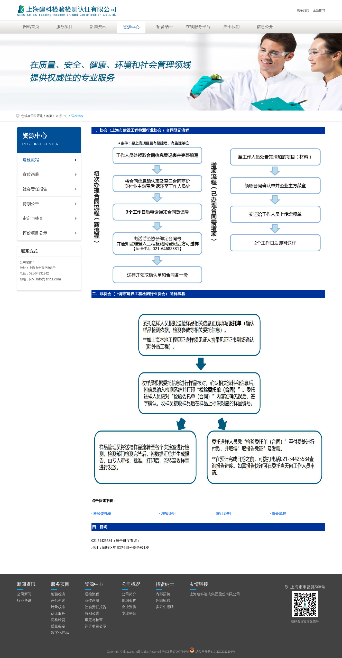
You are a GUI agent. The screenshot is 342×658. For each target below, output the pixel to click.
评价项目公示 (35, 233)
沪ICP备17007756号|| (178, 651)
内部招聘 (163, 594)
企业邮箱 (319, 10)
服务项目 (64, 26)
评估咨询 (58, 600)
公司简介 (129, 594)
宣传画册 (31, 174)
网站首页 (31, 26)
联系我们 (303, 10)
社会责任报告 (35, 189)
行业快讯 (24, 600)
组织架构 (129, 600)
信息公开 (265, 26)
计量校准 (58, 607)
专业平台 (129, 613)
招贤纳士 (164, 26)
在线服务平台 (198, 26)
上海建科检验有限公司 (72, 10)
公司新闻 (24, 594)
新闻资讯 (98, 26)
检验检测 (58, 594)
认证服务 (58, 613)
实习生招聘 (165, 607)
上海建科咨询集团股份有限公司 (215, 594)
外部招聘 (163, 600)
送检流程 (31, 160)
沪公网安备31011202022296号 (215, 651)
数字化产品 (60, 633)
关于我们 (231, 26)
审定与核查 (33, 218)
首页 (49, 116)
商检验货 (58, 620)
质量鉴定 (58, 626)
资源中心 (131, 27)
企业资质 (129, 607)
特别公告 (31, 204)
